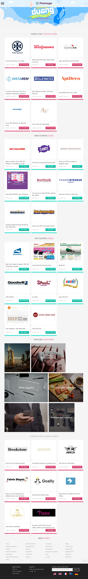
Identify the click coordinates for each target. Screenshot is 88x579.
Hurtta (7, 543)
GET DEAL (51, 64)
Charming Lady (68, 546)
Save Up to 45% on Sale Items (68, 194)
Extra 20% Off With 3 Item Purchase (17, 194)
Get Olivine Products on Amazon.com (44, 463)
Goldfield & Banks (69, 551)
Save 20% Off (63, 297)
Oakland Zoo (68, 557)
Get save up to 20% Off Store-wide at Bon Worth (44, 194)
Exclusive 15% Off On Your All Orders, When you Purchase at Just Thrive (43, 528)
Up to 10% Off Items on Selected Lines (16, 124)
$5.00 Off (62, 265)
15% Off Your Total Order (66, 463)
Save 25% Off (36, 328)
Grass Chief (68, 554)
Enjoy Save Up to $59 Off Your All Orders (69, 495)
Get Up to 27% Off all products (15, 463)
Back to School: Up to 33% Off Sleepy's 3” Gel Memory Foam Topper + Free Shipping (15, 164)
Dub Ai (7, 559)
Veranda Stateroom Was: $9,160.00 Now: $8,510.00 (17, 226)
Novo (47, 554)
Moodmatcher (29, 551)
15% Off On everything (13, 526)
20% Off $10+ (10, 297)
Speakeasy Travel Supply (51, 551)
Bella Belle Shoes (30, 546)
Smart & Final (49, 546)
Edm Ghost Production (11, 551)
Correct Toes (29, 554)
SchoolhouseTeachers (11, 546)
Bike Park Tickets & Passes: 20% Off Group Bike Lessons (17, 265)
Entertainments (48, 357)
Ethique (67, 543)
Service (17, 357)
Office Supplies (26, 387)
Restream (28, 549)
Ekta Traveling (49, 549)
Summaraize (48, 543)
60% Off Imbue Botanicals (12, 557)
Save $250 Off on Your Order (68, 92)
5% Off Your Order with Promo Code (43, 162)
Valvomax (28, 557)
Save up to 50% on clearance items (43, 226)
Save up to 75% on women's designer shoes (68, 162)
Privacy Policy (15, 573)
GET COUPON (24, 64)
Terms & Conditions (17, 571)
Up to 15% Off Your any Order (15, 61)
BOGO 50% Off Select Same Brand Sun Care (43, 61)
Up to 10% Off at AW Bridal (40, 124)
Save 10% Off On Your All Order (69, 61)
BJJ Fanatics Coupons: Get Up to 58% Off (42, 92)
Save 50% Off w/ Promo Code (41, 265)
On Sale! (35, 297)
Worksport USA (69, 549)
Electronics (26, 417)
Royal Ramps (9, 554)
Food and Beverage (66, 387)
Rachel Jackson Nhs (30, 543)
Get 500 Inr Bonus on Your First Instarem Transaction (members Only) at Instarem (15, 94)
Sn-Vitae (48, 557)
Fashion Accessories (61, 417)
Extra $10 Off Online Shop (40, 495)
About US (14, 569)
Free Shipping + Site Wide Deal (15, 328)
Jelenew (8, 549)
